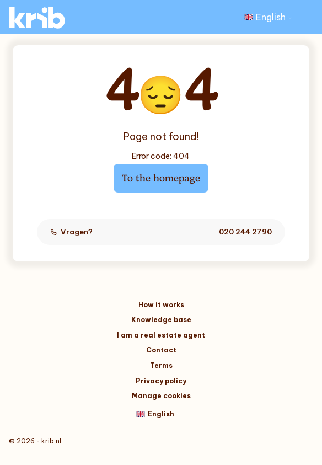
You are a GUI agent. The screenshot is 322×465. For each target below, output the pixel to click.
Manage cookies (161, 396)
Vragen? (160, 232)
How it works (161, 305)
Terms (161, 365)
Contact (161, 350)
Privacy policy (161, 381)
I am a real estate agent (161, 335)
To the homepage (161, 178)
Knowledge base (161, 320)
